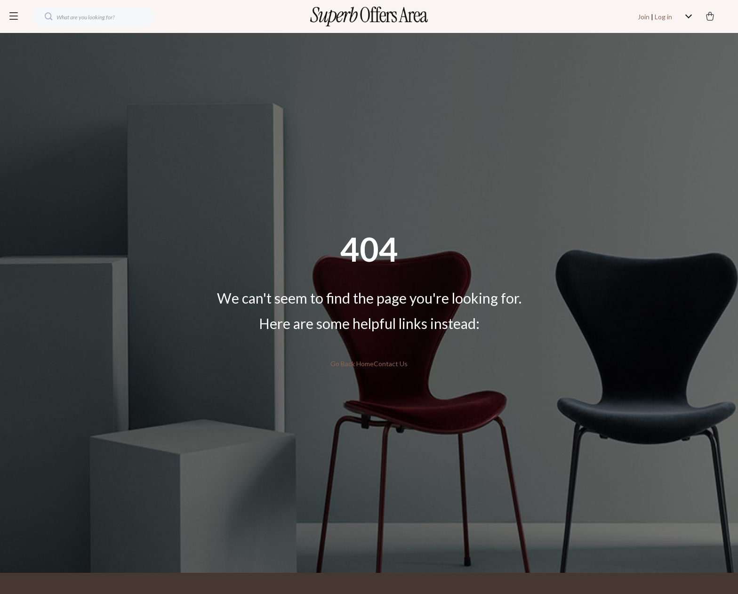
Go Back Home (352, 364)
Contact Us (391, 364)
